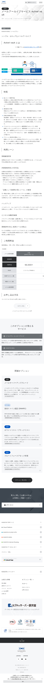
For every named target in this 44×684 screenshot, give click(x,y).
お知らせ (4, 593)
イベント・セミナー (7, 588)
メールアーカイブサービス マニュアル (21, 311)
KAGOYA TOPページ (8, 522)
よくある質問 (5, 591)
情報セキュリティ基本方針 (22, 669)
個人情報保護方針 (22, 667)
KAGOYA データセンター (9, 547)
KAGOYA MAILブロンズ (30, 47)
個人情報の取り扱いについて (22, 665)
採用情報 (25, 655)
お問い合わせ (8, 505)
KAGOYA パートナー (8, 571)
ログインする (21, 306)
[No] (42, 679)
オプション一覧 (27, 579)
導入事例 (4, 583)
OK (23, 681)
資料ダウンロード (30, 2)
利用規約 (22, 672)
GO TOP (22, 641)
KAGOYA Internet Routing (11, 542)
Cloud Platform (7, 527)
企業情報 (18, 655)
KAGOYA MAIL (10, 348)
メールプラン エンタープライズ (15, 336)
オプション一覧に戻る (21, 480)
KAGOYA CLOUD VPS (10, 532)
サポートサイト (26, 587)
